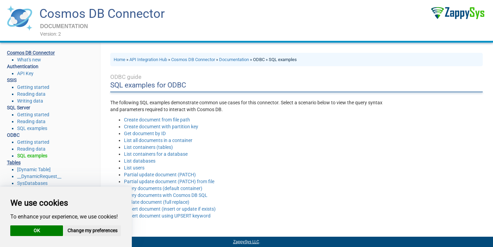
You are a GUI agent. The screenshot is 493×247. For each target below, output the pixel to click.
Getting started (33, 87)
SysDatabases (32, 183)
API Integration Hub (148, 59)
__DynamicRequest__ (39, 176)
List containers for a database (156, 154)
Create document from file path (157, 119)
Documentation (234, 59)
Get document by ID (145, 133)
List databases (139, 161)
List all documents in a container (158, 140)
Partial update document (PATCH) (160, 174)
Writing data (30, 101)
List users (134, 167)
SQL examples (32, 128)
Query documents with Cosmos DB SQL (165, 195)
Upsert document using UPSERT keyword (167, 216)
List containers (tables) (148, 147)
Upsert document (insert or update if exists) (170, 209)
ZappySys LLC (246, 241)
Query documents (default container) (163, 188)
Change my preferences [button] (92, 230)
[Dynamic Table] (34, 169)
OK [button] (37, 230)
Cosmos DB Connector (102, 14)
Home (119, 59)
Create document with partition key (161, 126)
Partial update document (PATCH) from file (169, 181)
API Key (25, 73)
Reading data (31, 94)
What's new (29, 59)
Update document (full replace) (156, 202)
